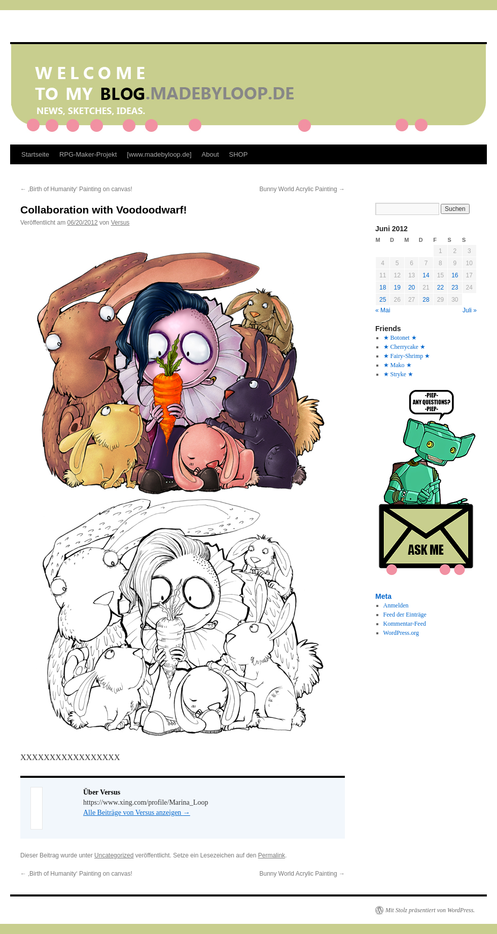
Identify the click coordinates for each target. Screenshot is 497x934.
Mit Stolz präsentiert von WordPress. (430, 910)
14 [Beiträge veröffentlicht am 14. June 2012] (425, 275)
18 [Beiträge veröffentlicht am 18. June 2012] (382, 287)
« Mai (382, 310)
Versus (120, 222)
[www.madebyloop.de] (159, 154)
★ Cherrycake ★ (404, 346)
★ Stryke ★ (398, 374)
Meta (383, 596)
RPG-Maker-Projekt (88, 154)
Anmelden (396, 605)
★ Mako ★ (397, 365)
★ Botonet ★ (400, 337)
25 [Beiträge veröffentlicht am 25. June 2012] (382, 299)
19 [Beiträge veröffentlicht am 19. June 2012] (397, 287)
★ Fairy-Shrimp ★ (407, 356)
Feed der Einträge (405, 614)
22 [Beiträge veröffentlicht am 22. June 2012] (440, 287)
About (210, 154)
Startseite (35, 154)
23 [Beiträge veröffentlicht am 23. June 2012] (454, 287)
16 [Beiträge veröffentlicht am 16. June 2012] (454, 275)
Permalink (271, 855)
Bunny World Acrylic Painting (302, 189)
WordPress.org (401, 632)
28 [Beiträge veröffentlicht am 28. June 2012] (425, 299)
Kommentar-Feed (404, 623)
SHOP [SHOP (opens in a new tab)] (238, 154)
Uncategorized (113, 855)
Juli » (470, 310)
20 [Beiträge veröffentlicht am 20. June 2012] (411, 287)
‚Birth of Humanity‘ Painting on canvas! (76, 189)
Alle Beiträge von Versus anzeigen (136, 812)
